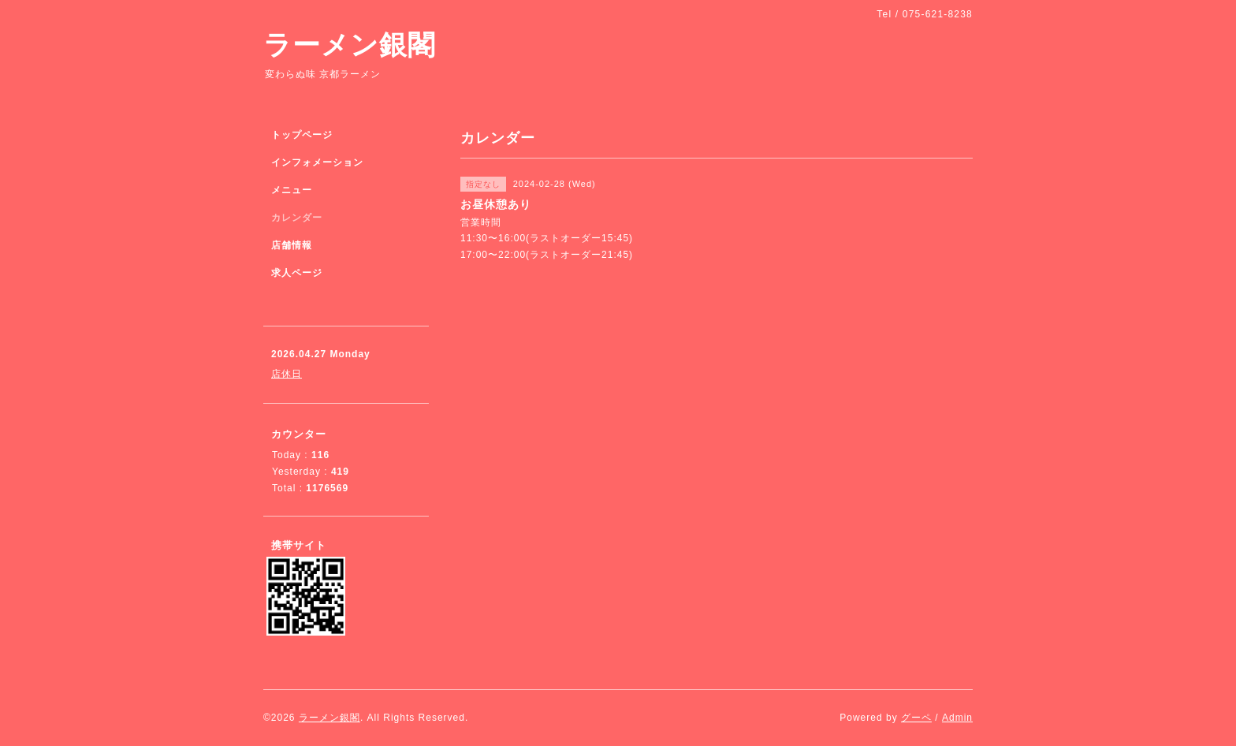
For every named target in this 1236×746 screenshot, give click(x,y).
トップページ (302, 134)
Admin (957, 717)
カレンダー (296, 217)
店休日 (286, 373)
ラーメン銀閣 (349, 44)
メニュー (291, 190)
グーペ (916, 717)
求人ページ (296, 272)
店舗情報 (291, 245)
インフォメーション (317, 162)
